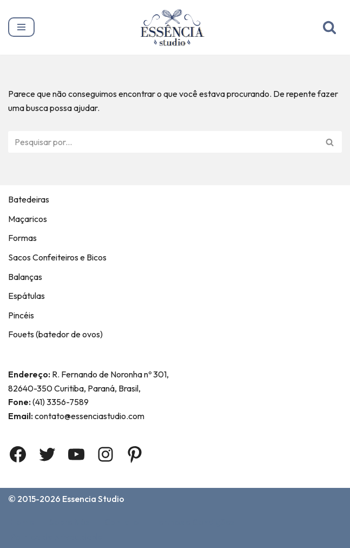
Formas (22, 237)
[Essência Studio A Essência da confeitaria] (175, 27)
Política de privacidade (56, 536)
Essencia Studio (93, 498)
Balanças (25, 276)
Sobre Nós (69, 522)
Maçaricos (27, 218)
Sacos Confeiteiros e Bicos (57, 257)
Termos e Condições (194, 522)
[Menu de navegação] (21, 27)
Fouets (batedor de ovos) (55, 334)
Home (22, 522)
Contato (121, 522)
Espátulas (26, 295)
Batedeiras (28, 199)
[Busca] (329, 27)
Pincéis (21, 315)
